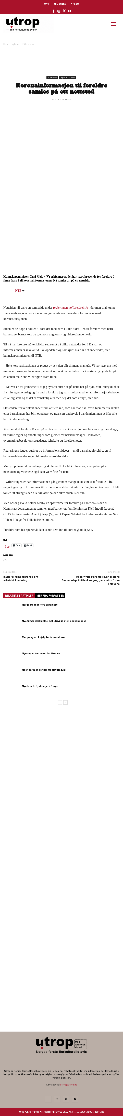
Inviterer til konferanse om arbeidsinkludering (20, 578)
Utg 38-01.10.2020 (67, 77)
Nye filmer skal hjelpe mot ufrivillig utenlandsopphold (54, 621)
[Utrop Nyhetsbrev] (61, 1019)
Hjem (5, 44)
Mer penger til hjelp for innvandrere (43, 637)
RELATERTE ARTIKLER (19, 595)
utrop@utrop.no (68, 1084)
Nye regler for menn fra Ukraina (41, 653)
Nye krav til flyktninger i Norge (40, 686)
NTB (57, 99)
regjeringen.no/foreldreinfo (70, 307)
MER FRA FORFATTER (50, 595)
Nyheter (15, 44)
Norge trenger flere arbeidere (40, 604)
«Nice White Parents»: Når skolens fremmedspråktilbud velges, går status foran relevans (91, 580)
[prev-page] (60, 702)
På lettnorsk (28, 44)
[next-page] (65, 702)
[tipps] (37, 810)
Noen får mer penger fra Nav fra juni (44, 669)
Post (7, 546)
